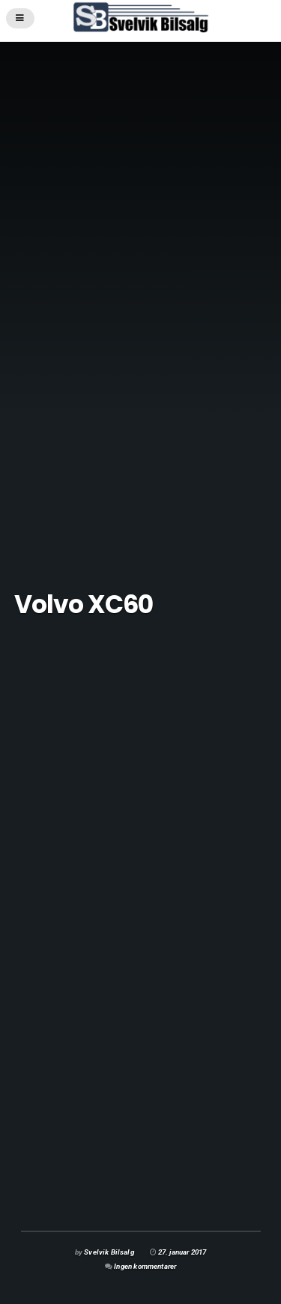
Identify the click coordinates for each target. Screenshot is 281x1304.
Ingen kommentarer (145, 1266)
